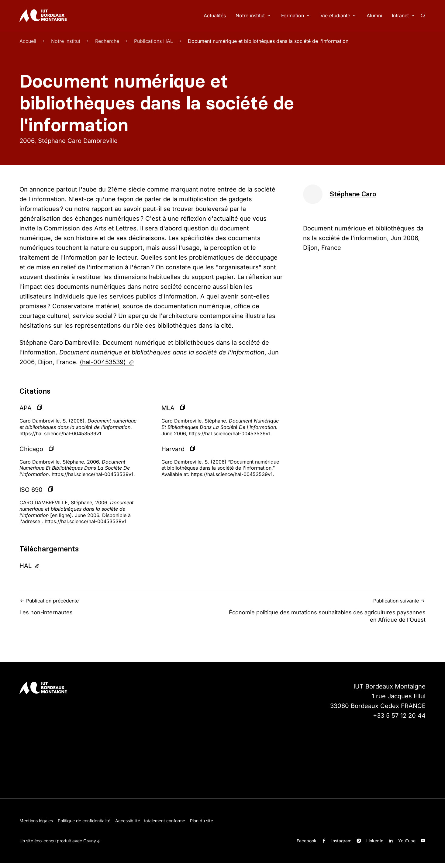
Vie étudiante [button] (335, 15)
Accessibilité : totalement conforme (150, 820)
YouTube (407, 840)
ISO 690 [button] (31, 489)
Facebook (306, 840)
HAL (45, 565)
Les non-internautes (119, 607)
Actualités (215, 15)
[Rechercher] (423, 15)
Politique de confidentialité (84, 820)
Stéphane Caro (353, 194)
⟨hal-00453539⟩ (107, 362)
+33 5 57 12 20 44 (399, 715)
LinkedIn (374, 840)
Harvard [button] (173, 449)
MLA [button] (167, 408)
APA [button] (25, 408)
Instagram (341, 840)
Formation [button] (292, 15)
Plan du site (201, 820)
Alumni (374, 15)
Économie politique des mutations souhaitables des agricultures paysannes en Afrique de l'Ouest (326, 610)
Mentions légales (36, 820)
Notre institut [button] (250, 15)
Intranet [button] (400, 15)
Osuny (89, 840)
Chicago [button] (31, 449)
